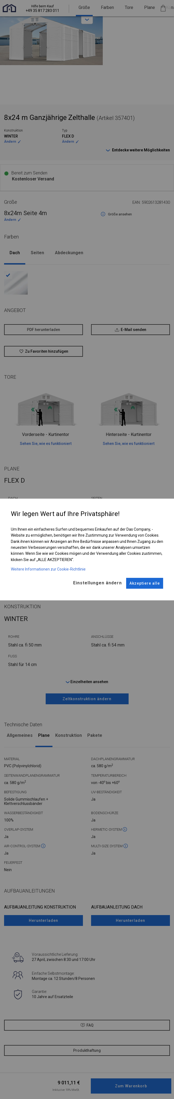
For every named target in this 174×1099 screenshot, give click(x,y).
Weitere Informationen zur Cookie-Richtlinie (48, 569)
